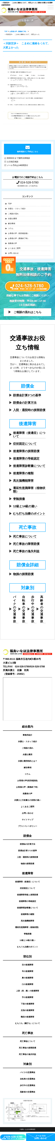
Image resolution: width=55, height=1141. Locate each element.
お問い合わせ (13, 253)
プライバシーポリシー (27, 826)
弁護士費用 (12, 219)
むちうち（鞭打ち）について (27, 1023)
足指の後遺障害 (27, 1010)
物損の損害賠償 (23, 574)
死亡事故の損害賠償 (27, 1048)
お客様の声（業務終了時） (18, 238)
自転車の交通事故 (23, 609)
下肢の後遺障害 (27, 1004)
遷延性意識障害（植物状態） (29, 489)
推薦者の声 (12, 243)
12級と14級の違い (25, 506)
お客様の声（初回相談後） (18, 233)
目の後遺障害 (27, 965)
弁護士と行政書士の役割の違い (27, 800)
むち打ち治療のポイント (29, 513)
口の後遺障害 (27, 984)
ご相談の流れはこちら (28, 312)
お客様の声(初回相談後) (27, 780)
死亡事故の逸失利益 (26, 551)
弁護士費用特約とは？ (27, 761)
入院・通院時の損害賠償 (29, 410)
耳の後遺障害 (27, 971)
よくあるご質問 (14, 248)
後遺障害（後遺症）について (29, 434)
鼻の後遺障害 (27, 978)
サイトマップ (27, 820)
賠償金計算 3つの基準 (27, 850)
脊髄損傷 (19, 498)
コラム (10, 228)
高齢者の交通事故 (41, 609)
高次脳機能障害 (23, 480)
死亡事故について (25, 536)
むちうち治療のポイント (27, 947)
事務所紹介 (27, 735)
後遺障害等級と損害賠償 (27, 895)
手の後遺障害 (27, 997)
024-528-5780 (27, 182)
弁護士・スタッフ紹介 (17, 209)
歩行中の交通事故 (32, 609)
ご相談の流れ (13, 214)
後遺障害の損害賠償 (26, 451)
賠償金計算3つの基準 (27, 395)
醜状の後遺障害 (27, 1017)
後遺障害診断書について (29, 465)
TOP (10, 204)
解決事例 (11, 224)
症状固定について (25, 443)
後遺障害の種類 (23, 473)
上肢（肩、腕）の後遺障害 (27, 991)
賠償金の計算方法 (25, 402)
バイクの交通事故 (14, 609)
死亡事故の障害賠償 (26, 543)
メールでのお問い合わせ (40, 1137)
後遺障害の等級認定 (26, 458)
